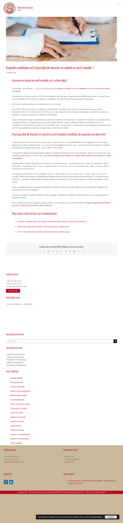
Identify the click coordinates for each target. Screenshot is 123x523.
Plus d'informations (96, 517)
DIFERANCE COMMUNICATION (64, 492)
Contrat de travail (17, 387)
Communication (16, 382)
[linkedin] (11, 482)
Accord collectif (16, 378)
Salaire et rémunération (19, 439)
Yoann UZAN (89, 492)
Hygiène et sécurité (18, 417)
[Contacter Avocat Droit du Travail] (13, 291)
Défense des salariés (18, 395)
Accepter (111, 517)
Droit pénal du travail (18, 408)
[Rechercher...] (60, 341)
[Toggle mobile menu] (118, 4)
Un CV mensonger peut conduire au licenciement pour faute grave (43, 232)
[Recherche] (115, 341)
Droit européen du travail (20, 404)
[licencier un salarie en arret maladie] (61, 39)
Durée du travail (16, 413)
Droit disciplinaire (17, 400)
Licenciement (15, 426)
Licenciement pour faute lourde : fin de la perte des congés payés (43, 227)
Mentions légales (100, 492)
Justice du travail (17, 421)
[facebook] (6, 482)
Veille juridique (16, 443)
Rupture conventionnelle (20, 434)
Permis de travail (17, 430)
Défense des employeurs (20, 391)
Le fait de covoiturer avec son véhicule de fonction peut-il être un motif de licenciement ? (52, 222)
